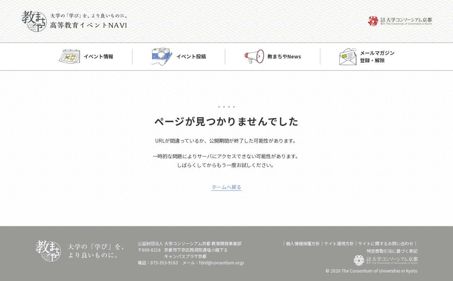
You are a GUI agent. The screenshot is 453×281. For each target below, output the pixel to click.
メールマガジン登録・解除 (377, 56)
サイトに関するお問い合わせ (385, 243)
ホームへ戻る (226, 186)
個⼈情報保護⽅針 (303, 243)
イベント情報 (98, 56)
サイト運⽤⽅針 (339, 243)
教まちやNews (284, 56)
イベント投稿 (191, 56)
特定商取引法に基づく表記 (392, 251)
